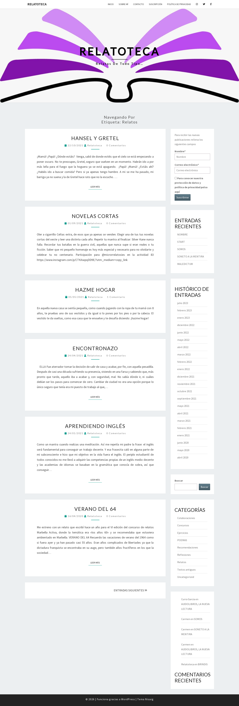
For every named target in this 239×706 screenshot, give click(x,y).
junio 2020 (183, 442)
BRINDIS (203, 664)
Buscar (179, 480)
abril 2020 (182, 457)
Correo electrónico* (192, 168)
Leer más (96, 186)
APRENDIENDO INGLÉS (95, 426)
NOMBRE (182, 234)
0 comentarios (116, 145)
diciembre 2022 (185, 325)
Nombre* (192, 155)
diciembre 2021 (185, 376)
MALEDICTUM (185, 264)
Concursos (183, 525)
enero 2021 (183, 435)
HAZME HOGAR (95, 290)
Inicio (111, 4)
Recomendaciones (187, 547)
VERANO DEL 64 (95, 509)
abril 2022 (182, 347)
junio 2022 (183, 332)
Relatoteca (36, 4)
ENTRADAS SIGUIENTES (130, 590)
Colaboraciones (186, 518)
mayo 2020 (183, 450)
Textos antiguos (186, 569)
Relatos (181, 562)
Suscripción (155, 4)
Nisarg (149, 699)
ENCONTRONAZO (95, 348)
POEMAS (182, 540)
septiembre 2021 (186, 398)
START (181, 241)
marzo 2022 (184, 354)
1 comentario (116, 297)
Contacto (138, 4)
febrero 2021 (184, 428)
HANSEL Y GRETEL (95, 138)
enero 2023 (183, 317)
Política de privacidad (179, 4)
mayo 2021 (183, 405)
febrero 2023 (184, 310)
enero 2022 (183, 369)
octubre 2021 (184, 391)
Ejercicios (182, 532)
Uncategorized (185, 577)
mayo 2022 (183, 339)
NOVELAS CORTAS (95, 216)
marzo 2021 (184, 420)
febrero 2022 (184, 361)
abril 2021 (182, 413)
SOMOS (181, 249)
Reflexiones (184, 554)
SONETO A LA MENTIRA (190, 256)
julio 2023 (182, 303)
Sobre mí (123, 4)
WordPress (128, 699)
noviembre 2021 (186, 384)
